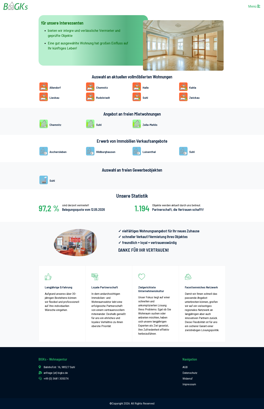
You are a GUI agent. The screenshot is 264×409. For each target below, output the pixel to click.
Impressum (189, 384)
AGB (185, 367)
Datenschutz (190, 373)
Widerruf (188, 378)
